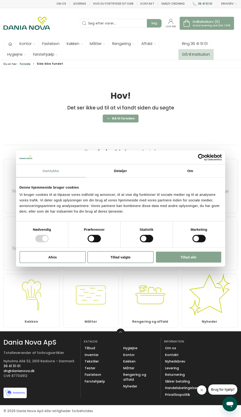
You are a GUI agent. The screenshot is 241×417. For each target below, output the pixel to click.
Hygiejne (130, 348)
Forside (25, 64)
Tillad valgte (120, 257)
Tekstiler (92, 361)
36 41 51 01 (205, 4)
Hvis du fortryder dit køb (113, 4)
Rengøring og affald (150, 321)
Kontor (129, 355)
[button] (27, 43)
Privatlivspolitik (177, 394)
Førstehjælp (95, 381)
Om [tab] (190, 171)
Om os (61, 4)
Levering (79, 4)
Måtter (91, 321)
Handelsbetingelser (181, 388)
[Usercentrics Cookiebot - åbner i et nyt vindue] (201, 157)
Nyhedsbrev (175, 361)
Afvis (52, 257)
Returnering (175, 374)
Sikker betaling (177, 381)
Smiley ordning (173, 4)
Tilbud (90, 348)
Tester (90, 368)
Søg (154, 23)
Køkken (31, 321)
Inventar (92, 355)
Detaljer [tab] (120, 171)
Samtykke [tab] (51, 171)
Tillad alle (188, 257)
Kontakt (147, 4)
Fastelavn (93, 374)
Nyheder (209, 321)
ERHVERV (227, 4)
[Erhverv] (26, 23)
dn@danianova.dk (19, 371)
